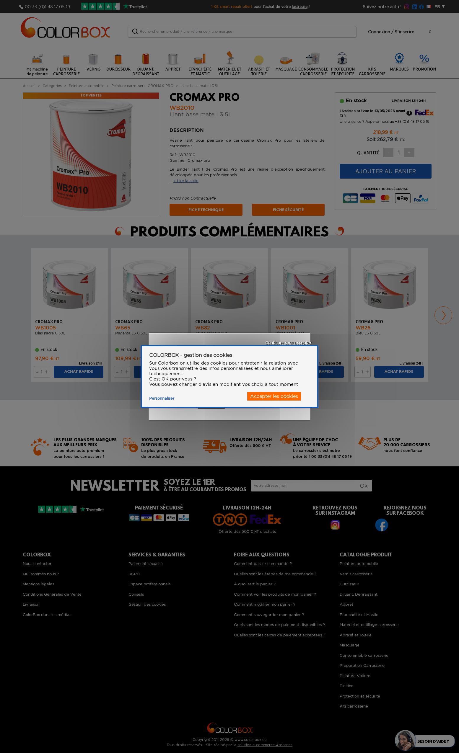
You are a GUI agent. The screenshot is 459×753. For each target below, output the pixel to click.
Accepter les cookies (274, 396)
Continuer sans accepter (288, 343)
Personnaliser (161, 398)
